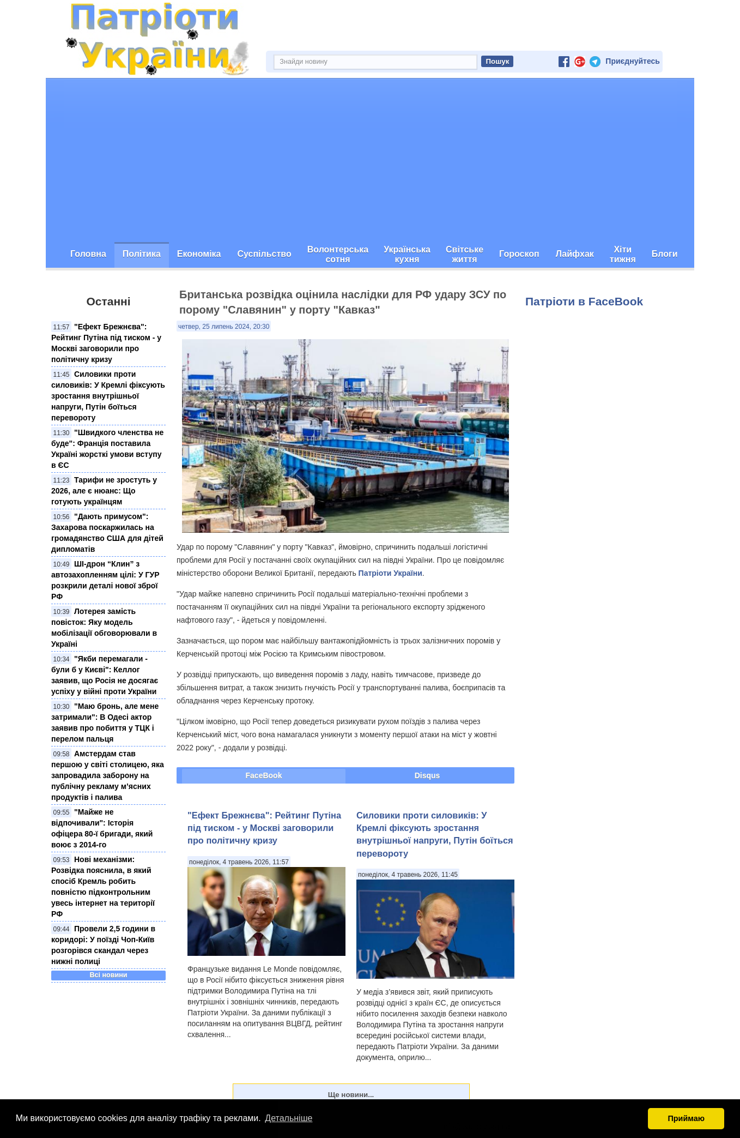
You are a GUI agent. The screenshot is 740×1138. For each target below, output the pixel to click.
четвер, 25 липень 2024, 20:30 (223, 326)
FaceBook (264, 775)
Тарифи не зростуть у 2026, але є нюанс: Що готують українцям (104, 490)
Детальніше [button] (288, 1118)
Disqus (427, 775)
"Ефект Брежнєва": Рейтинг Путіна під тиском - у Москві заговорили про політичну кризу (264, 828)
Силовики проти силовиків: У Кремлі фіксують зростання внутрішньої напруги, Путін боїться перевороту (108, 396)
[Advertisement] (370, 160)
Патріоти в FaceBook (584, 301)
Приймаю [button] (686, 1118)
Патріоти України (390, 573)
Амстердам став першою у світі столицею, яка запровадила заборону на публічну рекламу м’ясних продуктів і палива (107, 775)
